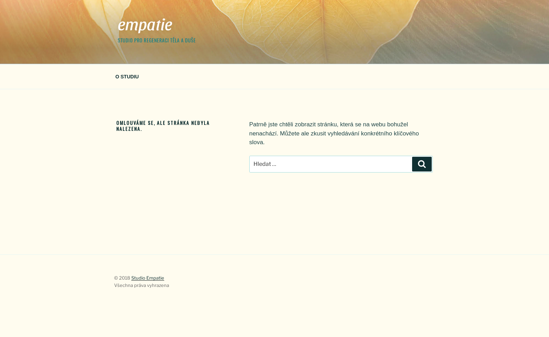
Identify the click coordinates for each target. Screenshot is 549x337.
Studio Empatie (147, 278)
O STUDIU (127, 76)
